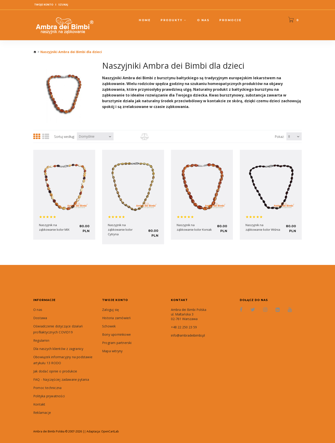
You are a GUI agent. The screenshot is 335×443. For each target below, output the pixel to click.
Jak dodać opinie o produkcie (55, 371)
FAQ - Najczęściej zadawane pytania (61, 379)
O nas (37, 309)
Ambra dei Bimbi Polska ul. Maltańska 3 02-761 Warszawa (188, 314)
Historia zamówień (116, 318)
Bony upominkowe (116, 334)
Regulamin (41, 340)
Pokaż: (279, 136)
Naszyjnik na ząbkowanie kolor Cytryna (120, 229)
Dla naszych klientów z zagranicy (58, 348)
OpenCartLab (110, 431)
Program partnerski (117, 343)
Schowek (109, 326)
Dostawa (40, 318)
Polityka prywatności (49, 396)
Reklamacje (42, 412)
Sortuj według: (64, 136)
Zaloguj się (110, 309)
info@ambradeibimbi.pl (188, 335)
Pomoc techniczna (47, 388)
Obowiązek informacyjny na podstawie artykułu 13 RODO (62, 360)
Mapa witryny (112, 351)
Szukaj (63, 4)
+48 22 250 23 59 (184, 327)
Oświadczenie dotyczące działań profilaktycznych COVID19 (58, 329)
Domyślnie (87, 136)
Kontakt (39, 404)
